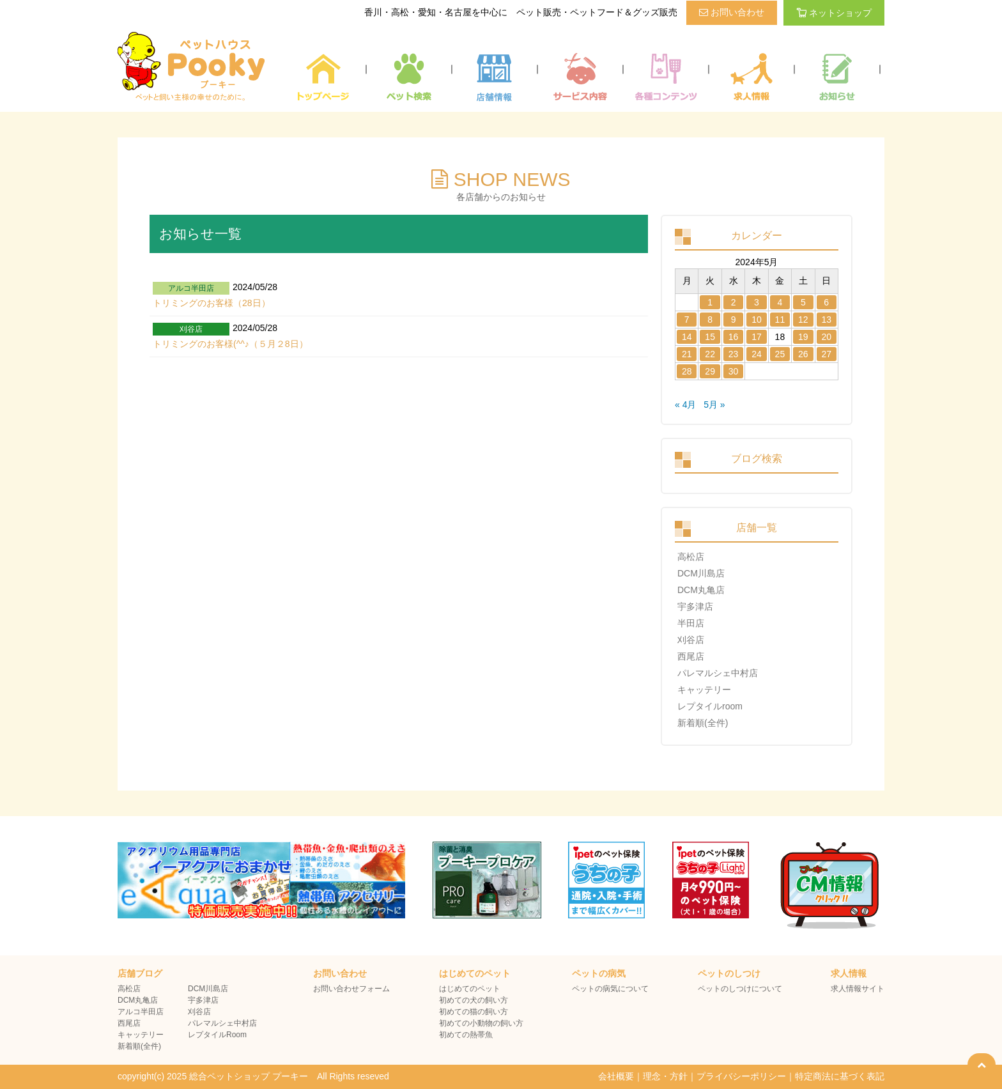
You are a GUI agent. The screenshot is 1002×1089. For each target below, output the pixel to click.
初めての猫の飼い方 (473, 1011)
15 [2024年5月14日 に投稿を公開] (710, 337)
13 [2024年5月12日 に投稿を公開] (826, 319)
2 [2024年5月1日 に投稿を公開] (733, 302)
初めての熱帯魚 (466, 1034)
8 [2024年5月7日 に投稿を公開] (710, 319)
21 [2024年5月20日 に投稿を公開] (687, 354)
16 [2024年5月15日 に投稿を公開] (733, 337)
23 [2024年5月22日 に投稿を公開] (733, 354)
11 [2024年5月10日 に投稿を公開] (780, 319)
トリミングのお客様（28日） (211, 303)
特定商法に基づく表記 (839, 1076)
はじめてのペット (469, 988)
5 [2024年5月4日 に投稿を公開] (803, 302)
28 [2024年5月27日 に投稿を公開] (687, 371)
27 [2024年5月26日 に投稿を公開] (826, 354)
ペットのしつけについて (740, 988)
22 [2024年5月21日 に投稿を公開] (710, 354)
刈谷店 (690, 640)
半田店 (690, 623)
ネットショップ (834, 13)
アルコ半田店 (141, 1011)
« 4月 (685, 404)
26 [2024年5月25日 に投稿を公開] (803, 354)
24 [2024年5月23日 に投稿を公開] (757, 354)
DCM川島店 (701, 573)
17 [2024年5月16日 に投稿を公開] (757, 337)
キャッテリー (704, 689)
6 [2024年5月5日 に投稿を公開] (826, 302)
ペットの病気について (610, 988)
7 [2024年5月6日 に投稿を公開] (687, 319)
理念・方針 (665, 1076)
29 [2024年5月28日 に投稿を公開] (710, 371)
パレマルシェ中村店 (717, 673)
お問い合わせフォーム (351, 988)
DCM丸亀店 (701, 590)
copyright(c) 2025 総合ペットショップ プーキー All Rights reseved (253, 1076)
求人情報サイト (857, 988)
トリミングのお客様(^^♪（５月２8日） (230, 344)
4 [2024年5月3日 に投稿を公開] (780, 302)
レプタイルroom (710, 706)
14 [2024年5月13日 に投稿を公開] (687, 337)
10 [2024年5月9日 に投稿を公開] (757, 319)
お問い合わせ (731, 12)
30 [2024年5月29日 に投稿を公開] (733, 371)
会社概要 (616, 1076)
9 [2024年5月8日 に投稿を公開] (733, 319)
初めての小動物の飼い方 (481, 1023)
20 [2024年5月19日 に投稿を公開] (826, 337)
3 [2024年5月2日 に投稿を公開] (756, 302)
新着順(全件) (702, 723)
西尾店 (690, 656)
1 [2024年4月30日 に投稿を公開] (710, 302)
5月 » (714, 404)
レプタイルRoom (217, 1034)
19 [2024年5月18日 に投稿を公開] (803, 337)
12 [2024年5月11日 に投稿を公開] (803, 319)
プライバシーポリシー (741, 1076)
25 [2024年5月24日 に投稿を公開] (780, 354)
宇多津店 (695, 606)
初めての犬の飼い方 (473, 1000)
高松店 (690, 557)
